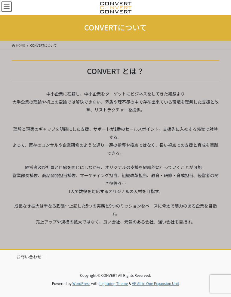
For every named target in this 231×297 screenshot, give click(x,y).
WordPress (81, 283)
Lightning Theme (113, 283)
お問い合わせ (29, 257)
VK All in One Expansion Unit (155, 283)
